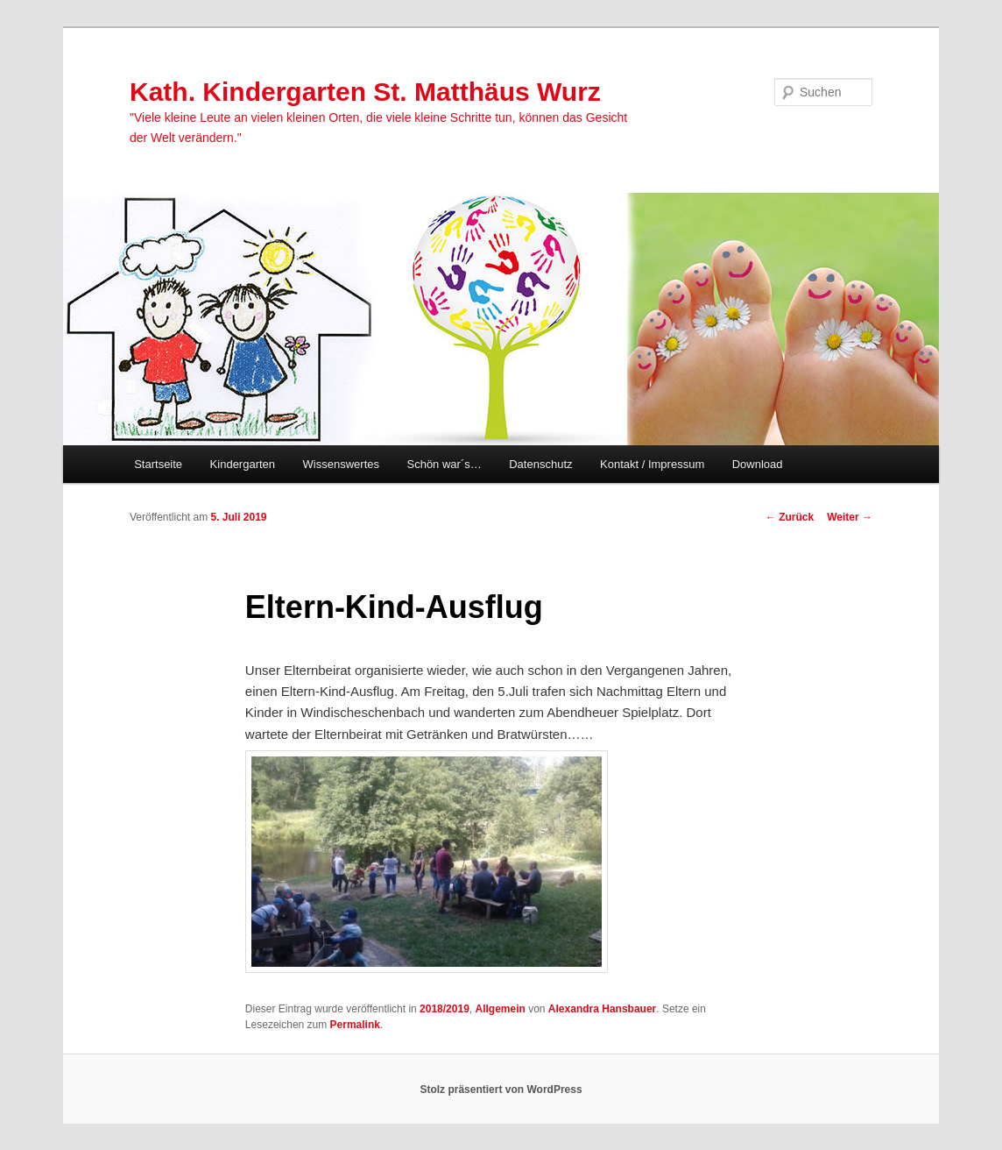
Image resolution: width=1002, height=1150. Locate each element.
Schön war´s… (443, 464)
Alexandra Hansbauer (602, 1009)
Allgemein (500, 1009)
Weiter (849, 517)
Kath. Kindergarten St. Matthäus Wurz (365, 91)
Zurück (790, 517)
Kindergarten (242, 464)
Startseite (158, 464)
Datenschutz (540, 464)
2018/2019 (444, 1009)
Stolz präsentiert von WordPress (501, 1089)
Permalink (355, 1025)
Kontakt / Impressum (652, 464)
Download (757, 464)
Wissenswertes (341, 464)
